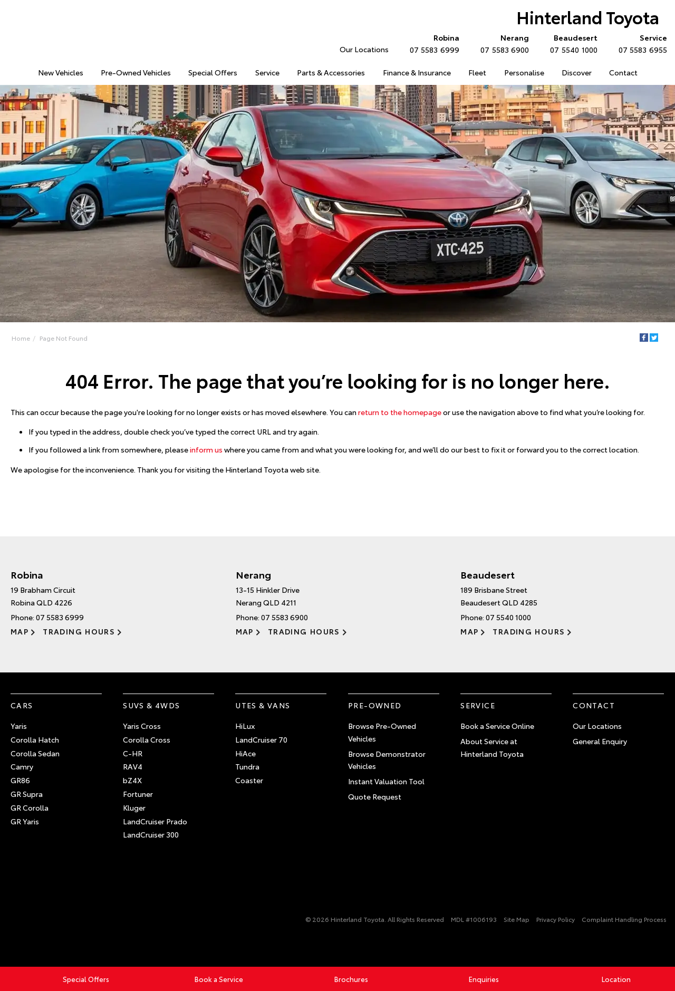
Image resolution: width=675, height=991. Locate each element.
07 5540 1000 (571, 43)
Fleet (477, 72)
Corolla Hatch (35, 739)
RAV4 (132, 766)
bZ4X (132, 780)
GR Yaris (25, 821)
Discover (577, 72)
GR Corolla (30, 807)
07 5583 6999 (432, 43)
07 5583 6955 (640, 43)
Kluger (134, 807)
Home (21, 337)
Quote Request (374, 796)
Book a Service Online (497, 725)
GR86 (20, 780)
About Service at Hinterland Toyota (492, 747)
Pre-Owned (375, 705)
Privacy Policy (555, 919)
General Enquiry (600, 741)
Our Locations (364, 49)
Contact (623, 72)
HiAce (245, 753)
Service (267, 72)
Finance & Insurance (417, 72)
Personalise (524, 72)
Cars (22, 705)
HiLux (245, 725)
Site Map (516, 919)
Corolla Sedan (35, 753)
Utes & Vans (262, 705)
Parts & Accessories (331, 72)
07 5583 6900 (502, 43)
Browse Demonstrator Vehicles (387, 760)
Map (19, 631)
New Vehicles (60, 72)
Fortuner (138, 793)
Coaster (249, 780)
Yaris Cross (142, 725)
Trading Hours (79, 631)
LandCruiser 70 (261, 739)
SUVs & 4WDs (151, 705)
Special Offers (212, 72)
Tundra (247, 766)
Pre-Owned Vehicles (136, 72)
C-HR (132, 753)
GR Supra (27, 793)
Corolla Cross (146, 739)
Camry (22, 766)
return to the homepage (399, 412)
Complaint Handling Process (624, 919)
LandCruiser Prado (155, 821)
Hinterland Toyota (587, 16)
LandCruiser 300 (151, 834)
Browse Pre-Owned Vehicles (382, 732)
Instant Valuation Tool (386, 781)
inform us (206, 449)
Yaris (19, 725)
